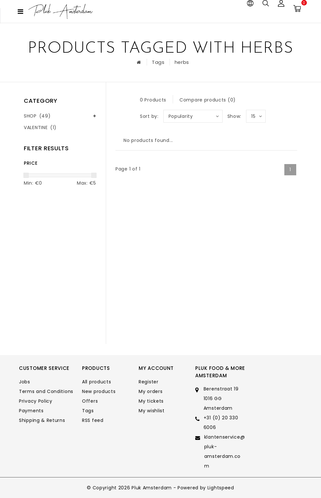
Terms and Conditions (46, 391)
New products (98, 391)
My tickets (151, 401)
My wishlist (152, 410)
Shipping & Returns (42, 420)
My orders (150, 391)
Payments (31, 410)
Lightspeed (220, 488)
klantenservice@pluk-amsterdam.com (224, 451)
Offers (90, 401)
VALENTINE (40, 127)
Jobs (24, 382)
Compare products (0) (207, 100)
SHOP (37, 116)
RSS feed (93, 420)
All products (96, 382)
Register (149, 382)
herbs (182, 62)
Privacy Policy (35, 401)
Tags (158, 62)
